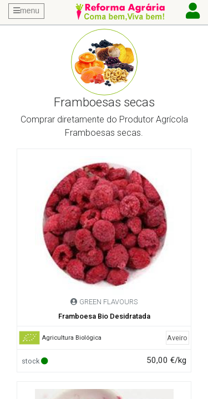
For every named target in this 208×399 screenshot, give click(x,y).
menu (26, 10)
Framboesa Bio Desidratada (104, 316)
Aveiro (177, 338)
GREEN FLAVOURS (108, 302)
